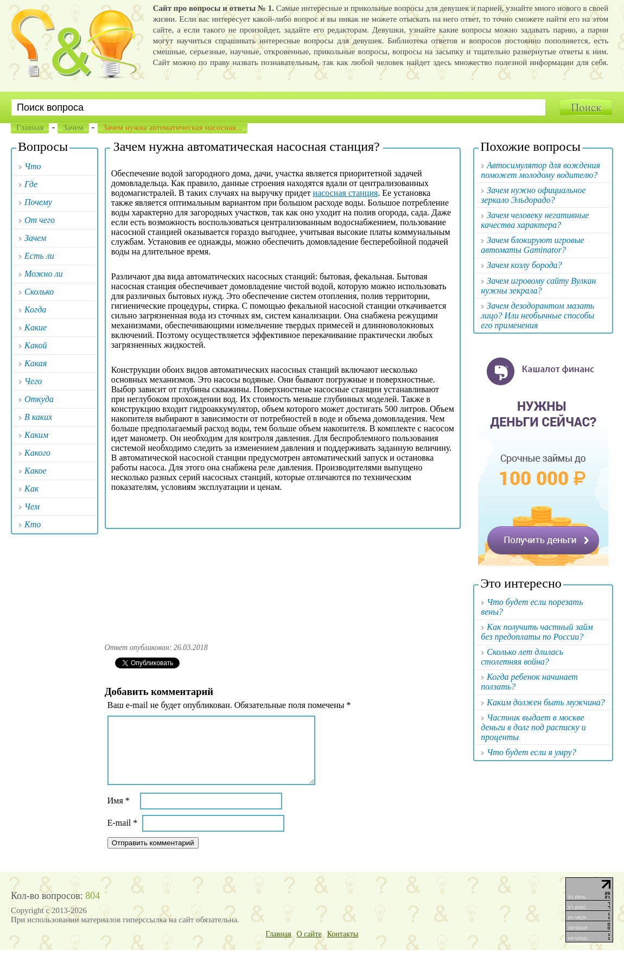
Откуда (39, 399)
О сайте (309, 947)
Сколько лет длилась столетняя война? (522, 656)
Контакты (343, 947)
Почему (38, 202)
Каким (36, 434)
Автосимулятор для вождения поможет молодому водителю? (540, 170)
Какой (35, 345)
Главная (29, 127)
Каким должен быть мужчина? (546, 702)
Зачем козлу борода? (524, 265)
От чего (39, 220)
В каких (38, 417)
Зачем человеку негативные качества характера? (535, 220)
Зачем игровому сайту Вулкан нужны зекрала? (538, 285)
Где (30, 184)
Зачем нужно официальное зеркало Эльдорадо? (533, 195)
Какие (35, 327)
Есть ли (39, 255)
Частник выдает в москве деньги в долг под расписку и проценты (533, 727)
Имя (118, 813)
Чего (33, 381)
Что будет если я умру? (531, 752)
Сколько (39, 291)
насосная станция (345, 192)
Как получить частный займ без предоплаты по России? (537, 631)
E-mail (122, 835)
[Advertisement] (283, 582)
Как (31, 488)
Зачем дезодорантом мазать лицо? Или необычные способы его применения (537, 315)
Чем (32, 506)
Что (32, 166)
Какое (35, 470)
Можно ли (43, 273)
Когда (35, 309)
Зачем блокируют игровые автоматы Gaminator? (532, 244)
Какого (37, 452)
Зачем (73, 127)
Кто (32, 524)
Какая (35, 363)
